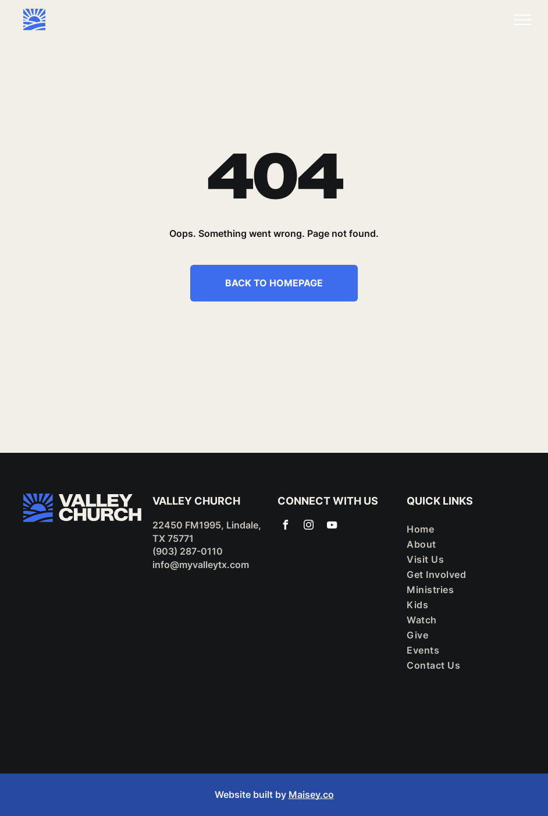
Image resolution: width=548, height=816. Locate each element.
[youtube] (331, 526)
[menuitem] (461, 529)
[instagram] (308, 526)
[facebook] (285, 526)
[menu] (522, 20)
